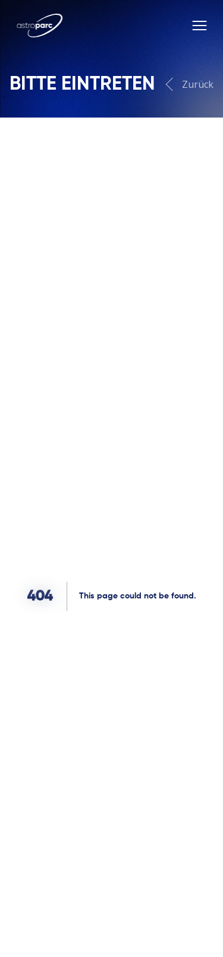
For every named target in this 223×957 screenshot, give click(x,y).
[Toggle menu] (199, 25)
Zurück (190, 84)
